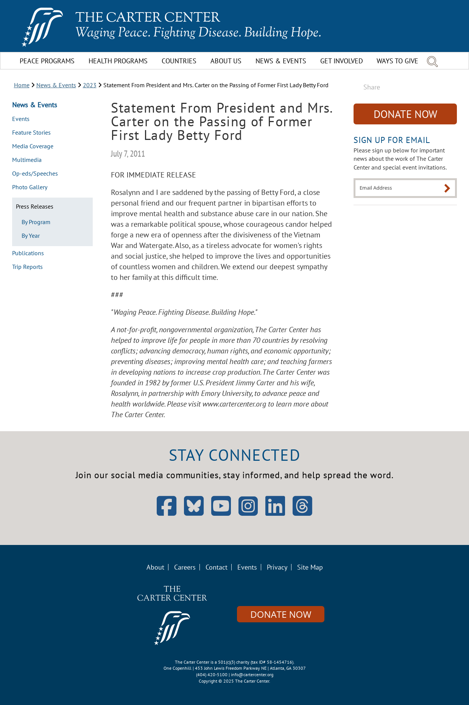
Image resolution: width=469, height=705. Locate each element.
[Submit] (447, 188)
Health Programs (118, 61)
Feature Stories (31, 132)
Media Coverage (32, 146)
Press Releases (34, 206)
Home (22, 85)
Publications (28, 253)
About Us (226, 61)
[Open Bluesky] (194, 512)
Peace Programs (47, 61)
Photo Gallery (29, 187)
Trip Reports (27, 267)
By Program (36, 222)
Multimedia (27, 160)
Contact (216, 567)
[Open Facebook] (166, 512)
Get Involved (341, 61)
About (155, 567)
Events (21, 119)
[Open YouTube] (221, 512)
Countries (179, 61)
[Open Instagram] (248, 506)
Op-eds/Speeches (35, 173)
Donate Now (405, 114)
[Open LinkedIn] (275, 512)
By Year (31, 235)
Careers (185, 567)
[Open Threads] (302, 512)
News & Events (281, 61)
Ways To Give (397, 61)
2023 (90, 85)
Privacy (277, 567)
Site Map (310, 567)
